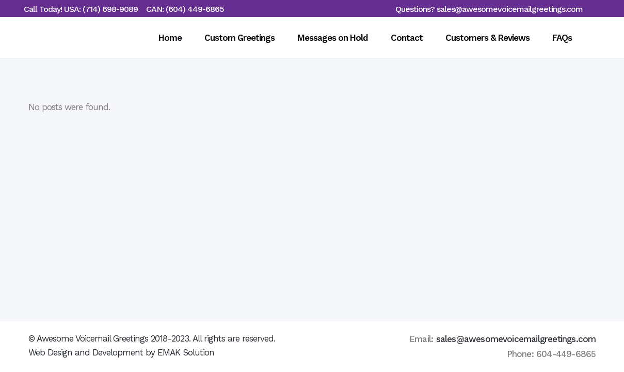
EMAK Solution (185, 352)
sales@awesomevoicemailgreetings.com (510, 9)
